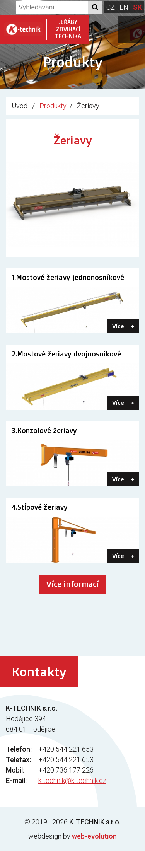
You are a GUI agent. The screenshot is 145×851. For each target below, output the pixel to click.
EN (123, 7)
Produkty (53, 106)
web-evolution (94, 836)
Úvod (19, 106)
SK (137, 7)
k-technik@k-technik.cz (72, 780)
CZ (110, 7)
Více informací (72, 584)
